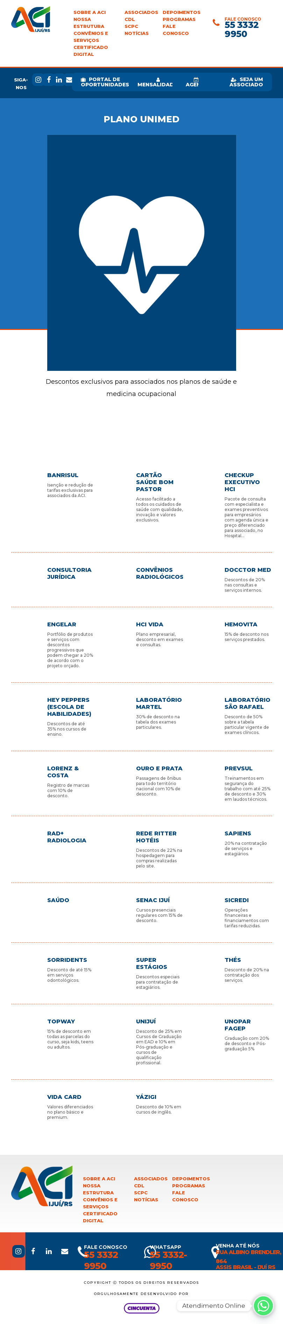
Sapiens (238, 833)
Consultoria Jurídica (69, 573)
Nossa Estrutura (88, 23)
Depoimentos (181, 12)
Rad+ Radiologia (66, 837)
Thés (233, 960)
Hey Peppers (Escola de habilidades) (69, 707)
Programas (179, 19)
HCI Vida (149, 624)
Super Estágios (151, 963)
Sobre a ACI (89, 12)
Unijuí (146, 1021)
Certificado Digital (90, 51)
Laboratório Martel (159, 703)
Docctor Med (248, 570)
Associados (141, 12)
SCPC (131, 26)
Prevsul (239, 768)
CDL (130, 19)
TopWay (61, 1021)
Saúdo (58, 900)
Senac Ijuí (153, 900)
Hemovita (241, 624)
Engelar (61, 624)
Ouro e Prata (159, 768)
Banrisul (62, 475)
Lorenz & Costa (63, 772)
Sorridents (67, 960)
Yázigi (146, 1097)
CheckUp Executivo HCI (242, 482)
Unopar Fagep (238, 1025)
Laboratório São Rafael (247, 703)
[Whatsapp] (263, 1305)
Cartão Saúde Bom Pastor (155, 482)
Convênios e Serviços (90, 37)
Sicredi (237, 900)
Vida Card (64, 1097)
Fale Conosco (176, 30)
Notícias (137, 33)
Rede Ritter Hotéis (156, 837)
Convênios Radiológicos (159, 573)
